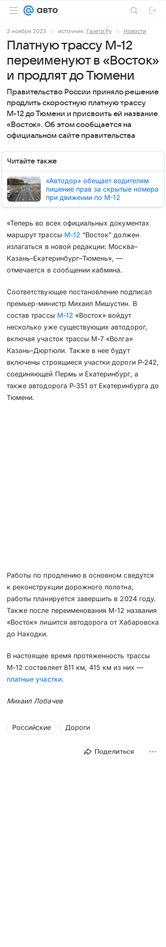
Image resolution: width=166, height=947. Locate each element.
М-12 (72, 235)
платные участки (34, 679)
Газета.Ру (99, 31)
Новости (135, 31)
